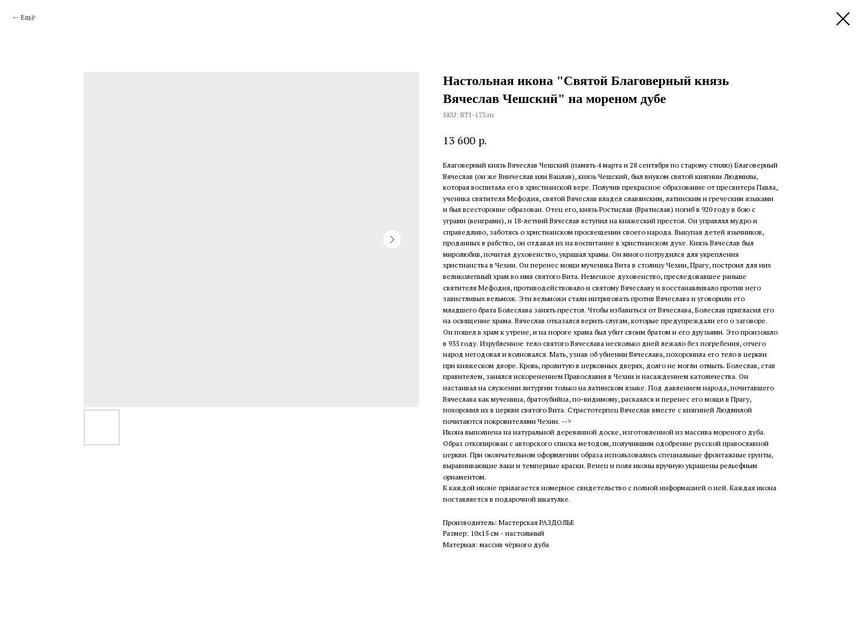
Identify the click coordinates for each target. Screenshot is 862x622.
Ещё (28, 17)
